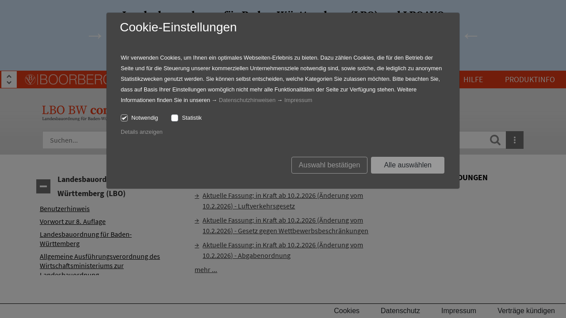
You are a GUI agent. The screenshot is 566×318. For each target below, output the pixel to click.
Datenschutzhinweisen (247, 100)
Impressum (298, 100)
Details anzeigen (142, 132)
